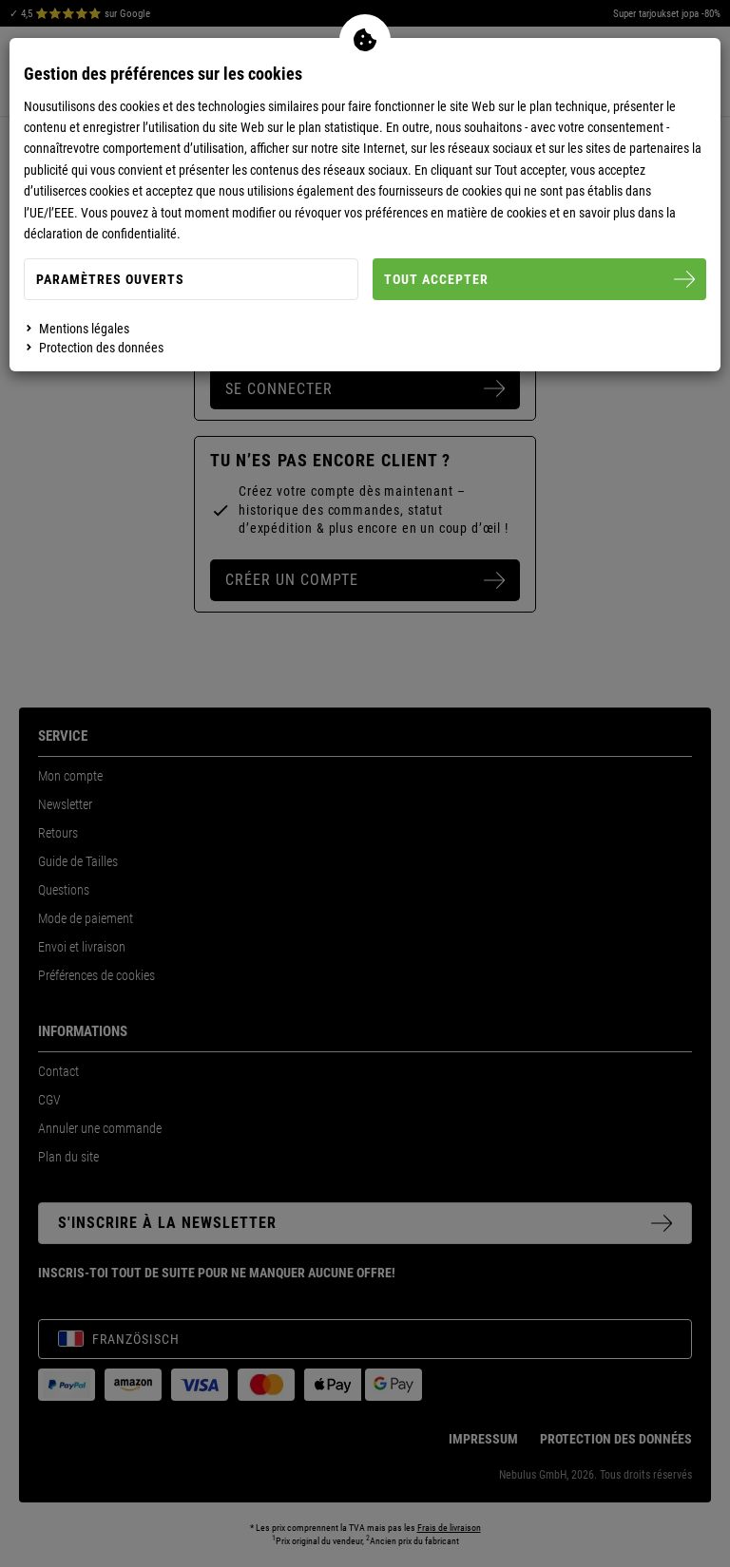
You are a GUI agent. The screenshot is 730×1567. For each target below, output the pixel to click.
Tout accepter (540, 279)
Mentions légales (84, 328)
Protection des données (101, 347)
